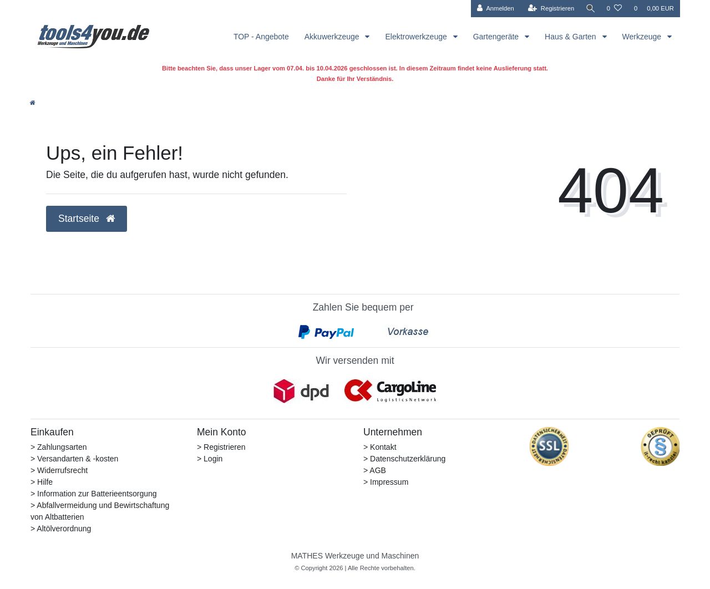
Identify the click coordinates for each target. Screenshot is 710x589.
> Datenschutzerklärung (404, 458)
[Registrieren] (549, 8)
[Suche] (590, 8)
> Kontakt (380, 447)
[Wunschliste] (614, 8)
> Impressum (385, 482)
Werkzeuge (642, 36)
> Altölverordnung (61, 528)
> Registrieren (221, 447)
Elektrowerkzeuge (417, 36)
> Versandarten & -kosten (74, 458)
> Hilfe (42, 482)
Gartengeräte (497, 36)
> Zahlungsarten (59, 447)
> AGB (374, 470)
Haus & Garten (572, 36)
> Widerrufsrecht (59, 470)
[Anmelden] (493, 8)
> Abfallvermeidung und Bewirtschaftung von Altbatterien (100, 511)
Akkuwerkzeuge (333, 36)
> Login (209, 458)
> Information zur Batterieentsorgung (94, 493)
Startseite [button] (86, 218)
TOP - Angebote (261, 36)
